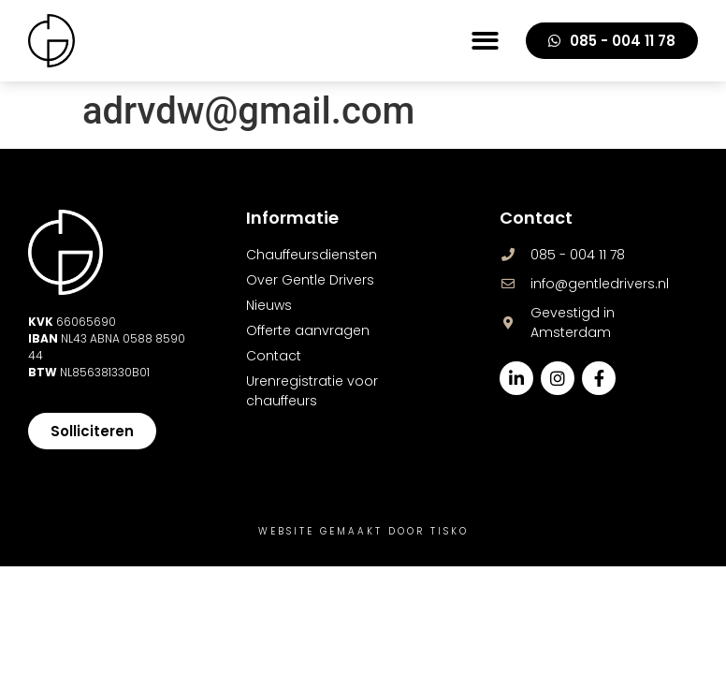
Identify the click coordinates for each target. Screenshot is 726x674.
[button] (485, 41)
